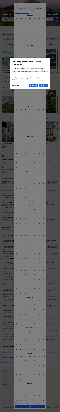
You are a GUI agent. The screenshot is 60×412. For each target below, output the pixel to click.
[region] (30, 73)
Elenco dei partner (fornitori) (18, 80)
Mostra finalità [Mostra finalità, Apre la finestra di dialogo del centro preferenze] (16, 85)
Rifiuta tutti (33, 85)
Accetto (43, 85)
